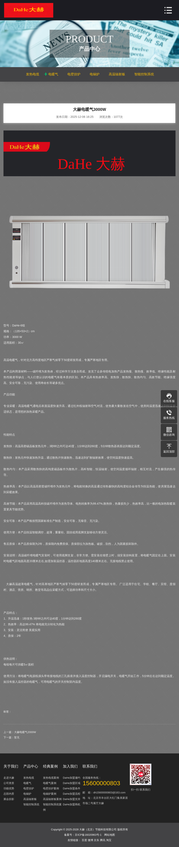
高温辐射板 (117, 74)
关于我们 (10, 766)
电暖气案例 (49, 783)
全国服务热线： (106, 781)
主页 (32, 90)
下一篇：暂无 (11, 746)
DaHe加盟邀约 (71, 777)
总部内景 (8, 793)
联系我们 (90, 766)
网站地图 (109, 834)
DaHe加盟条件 (71, 788)
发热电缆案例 (51, 777)
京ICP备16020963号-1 (88, 834)
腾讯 (103, 840)
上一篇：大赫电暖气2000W (19, 741)
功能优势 (8, 788)
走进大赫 (8, 777)
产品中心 (45, 90)
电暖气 (53, 74)
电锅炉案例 (49, 793)
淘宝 (108, 840)
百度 (85, 840)
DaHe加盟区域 (71, 783)
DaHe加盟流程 (71, 793)
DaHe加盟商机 (71, 804)
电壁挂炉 (73, 74)
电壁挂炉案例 (51, 788)
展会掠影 (8, 799)
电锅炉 (95, 74)
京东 (97, 840)
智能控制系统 (144, 74)
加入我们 (70, 766)
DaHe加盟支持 (71, 799)
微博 (91, 840)
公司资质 (8, 783)
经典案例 (50, 766)
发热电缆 (32, 74)
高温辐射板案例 (52, 799)
